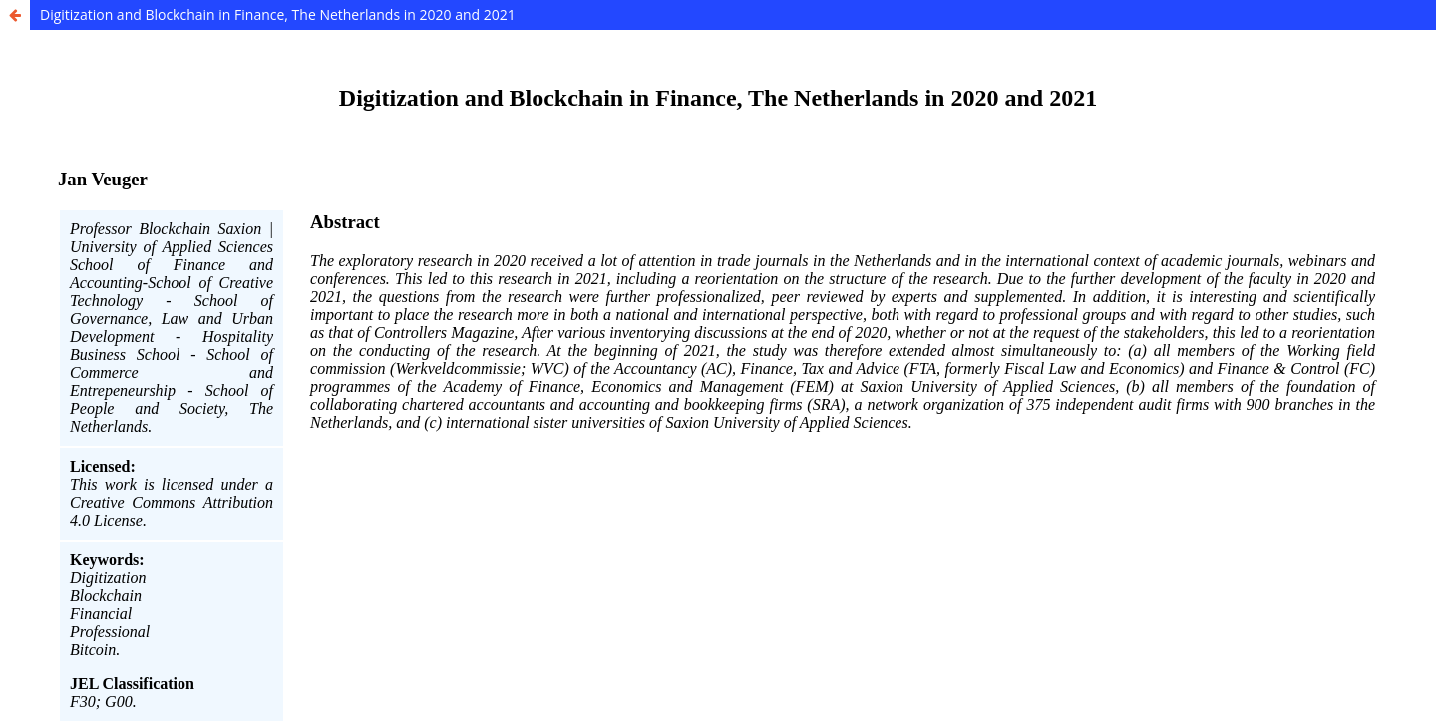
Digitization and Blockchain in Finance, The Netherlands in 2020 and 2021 (278, 14)
